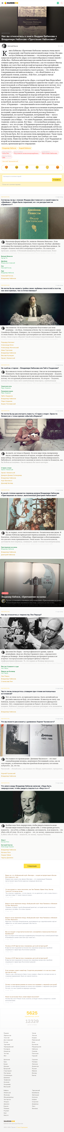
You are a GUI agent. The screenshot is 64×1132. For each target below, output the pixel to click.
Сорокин (35, 1059)
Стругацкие (8, 1071)
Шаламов (7, 1077)
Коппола (35, 1097)
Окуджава (7, 1084)
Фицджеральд (8, 1097)
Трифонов (7, 1080)
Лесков (34, 1035)
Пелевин (34, 1062)
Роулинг (6, 1110)
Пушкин (6, 1033)
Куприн (34, 1037)
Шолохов (7, 1059)
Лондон (6, 1101)
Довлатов (35, 1066)
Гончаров (7, 1049)
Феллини (35, 1108)
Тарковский (36, 1090)
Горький (34, 1056)
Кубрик (34, 1099)
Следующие (32, 866)
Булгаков (35, 1044)
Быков (34, 1075)
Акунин (34, 1068)
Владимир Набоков (9, 148)
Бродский (7, 1068)
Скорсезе (35, 1101)
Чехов (34, 1033)
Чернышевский (8, 1046)
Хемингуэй (7, 1092)
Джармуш (35, 1104)
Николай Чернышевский (10, 161)
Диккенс (6, 1104)
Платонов (35, 1053)
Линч (33, 1106)
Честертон (7, 1099)
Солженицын (8, 1075)
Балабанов (35, 1092)
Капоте (6, 1115)
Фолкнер (7, 1095)
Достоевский (8, 1040)
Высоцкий (7, 1086)
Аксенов (6, 1082)
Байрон (6, 1090)
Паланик (6, 1108)
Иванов (34, 1071)
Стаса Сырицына (21, 1127)
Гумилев (34, 1051)
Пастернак (7, 1073)
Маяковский (36, 1040)
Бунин (6, 1064)
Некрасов (7, 1051)
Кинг (5, 1113)
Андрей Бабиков (25, 148)
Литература (5, 197)
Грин (5, 1062)
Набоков (35, 1049)
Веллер (34, 1073)
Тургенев (7, 1044)
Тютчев (6, 1053)
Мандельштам (36, 1046)
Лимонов (35, 1064)
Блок (33, 1042)
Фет (5, 1056)
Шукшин (6, 1066)
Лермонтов (7, 1035)
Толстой (6, 1037)
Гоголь (6, 1042)
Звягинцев (35, 1095)
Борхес (6, 1106)
